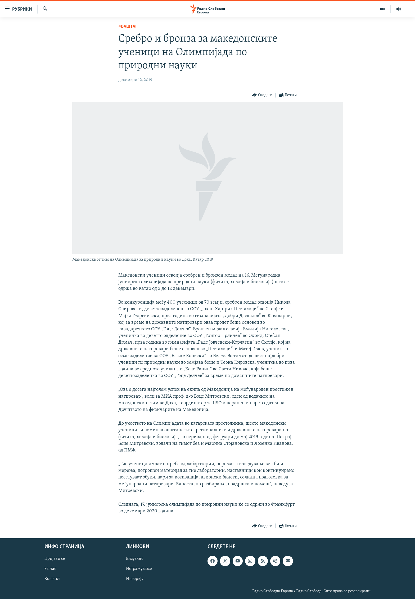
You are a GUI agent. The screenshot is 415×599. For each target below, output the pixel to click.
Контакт (52, 579)
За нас (50, 569)
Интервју (134, 579)
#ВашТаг (127, 26)
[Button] (262, 95)
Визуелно (134, 559)
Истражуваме (139, 569)
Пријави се (54, 559)
